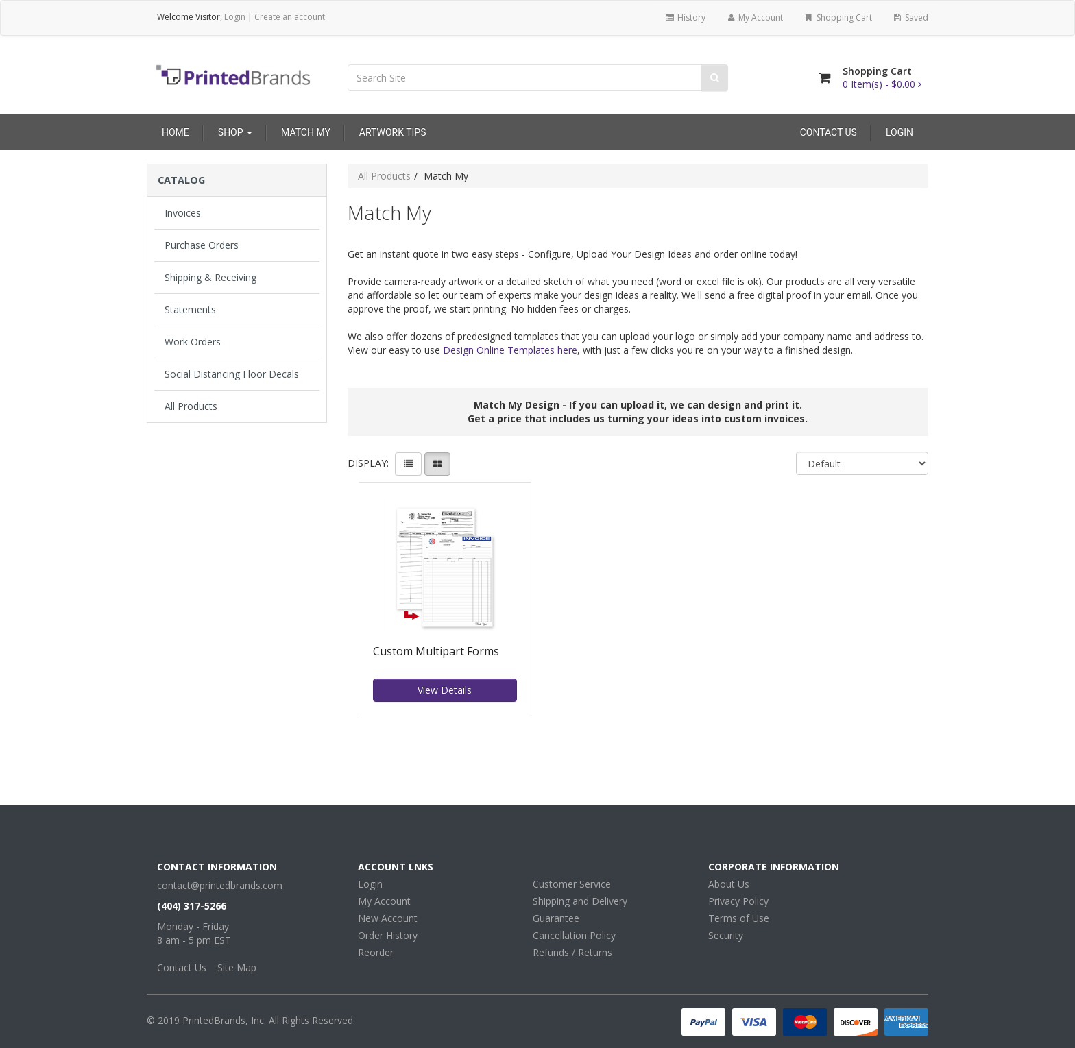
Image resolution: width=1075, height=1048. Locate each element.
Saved (910, 17)
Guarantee (556, 918)
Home (175, 132)
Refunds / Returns (572, 952)
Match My (305, 132)
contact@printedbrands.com (219, 885)
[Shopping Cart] (824, 77)
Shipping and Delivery (580, 900)
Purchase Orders (202, 245)
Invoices (183, 212)
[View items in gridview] (437, 464)
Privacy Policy (738, 900)
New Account (388, 918)
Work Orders (193, 341)
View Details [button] (445, 689)
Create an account (289, 17)
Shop (235, 132)
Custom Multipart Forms (436, 652)
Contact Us (828, 132)
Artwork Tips (392, 132)
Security (725, 935)
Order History (388, 935)
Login (234, 17)
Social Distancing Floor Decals (232, 373)
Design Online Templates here (510, 349)
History (684, 17)
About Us (728, 883)
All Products (191, 406)
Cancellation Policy (574, 935)
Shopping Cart (837, 17)
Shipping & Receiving (210, 277)
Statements (190, 309)
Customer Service (572, 883)
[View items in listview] (408, 464)
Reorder (376, 952)
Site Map (236, 967)
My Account (754, 17)
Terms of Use (738, 918)
